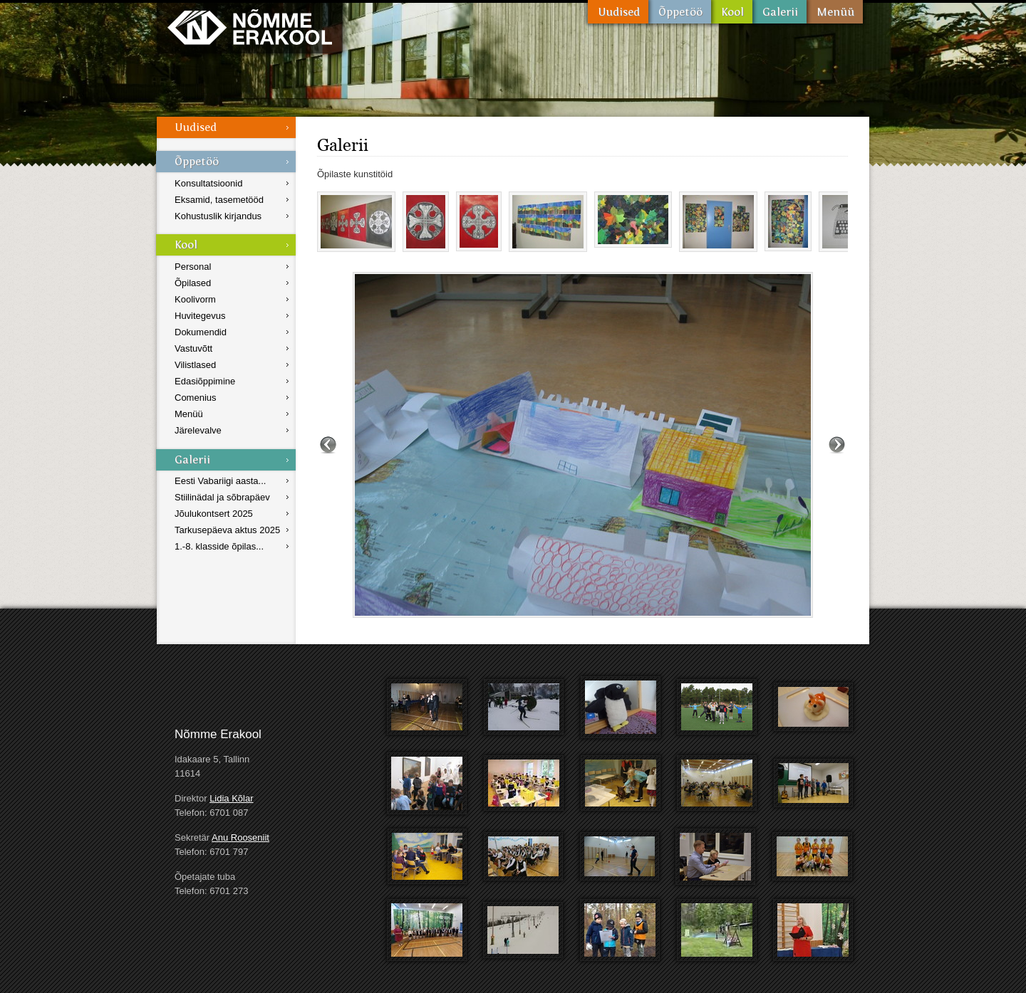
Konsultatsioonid (208, 183)
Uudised (618, 11)
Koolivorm (195, 299)
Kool (731, 11)
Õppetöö (679, 11)
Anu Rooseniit (240, 837)
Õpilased (193, 283)
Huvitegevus (200, 315)
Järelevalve (198, 430)
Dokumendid (201, 332)
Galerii (779, 11)
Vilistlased (195, 364)
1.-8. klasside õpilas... (219, 546)
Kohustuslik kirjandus (218, 216)
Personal (193, 266)
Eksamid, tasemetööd (219, 199)
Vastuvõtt (193, 348)
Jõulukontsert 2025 (214, 513)
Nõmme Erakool (250, 26)
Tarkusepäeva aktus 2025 (227, 530)
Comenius (196, 397)
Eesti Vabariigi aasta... (220, 481)
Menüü (835, 11)
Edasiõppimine (205, 381)
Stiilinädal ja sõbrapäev (222, 497)
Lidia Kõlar (231, 798)
